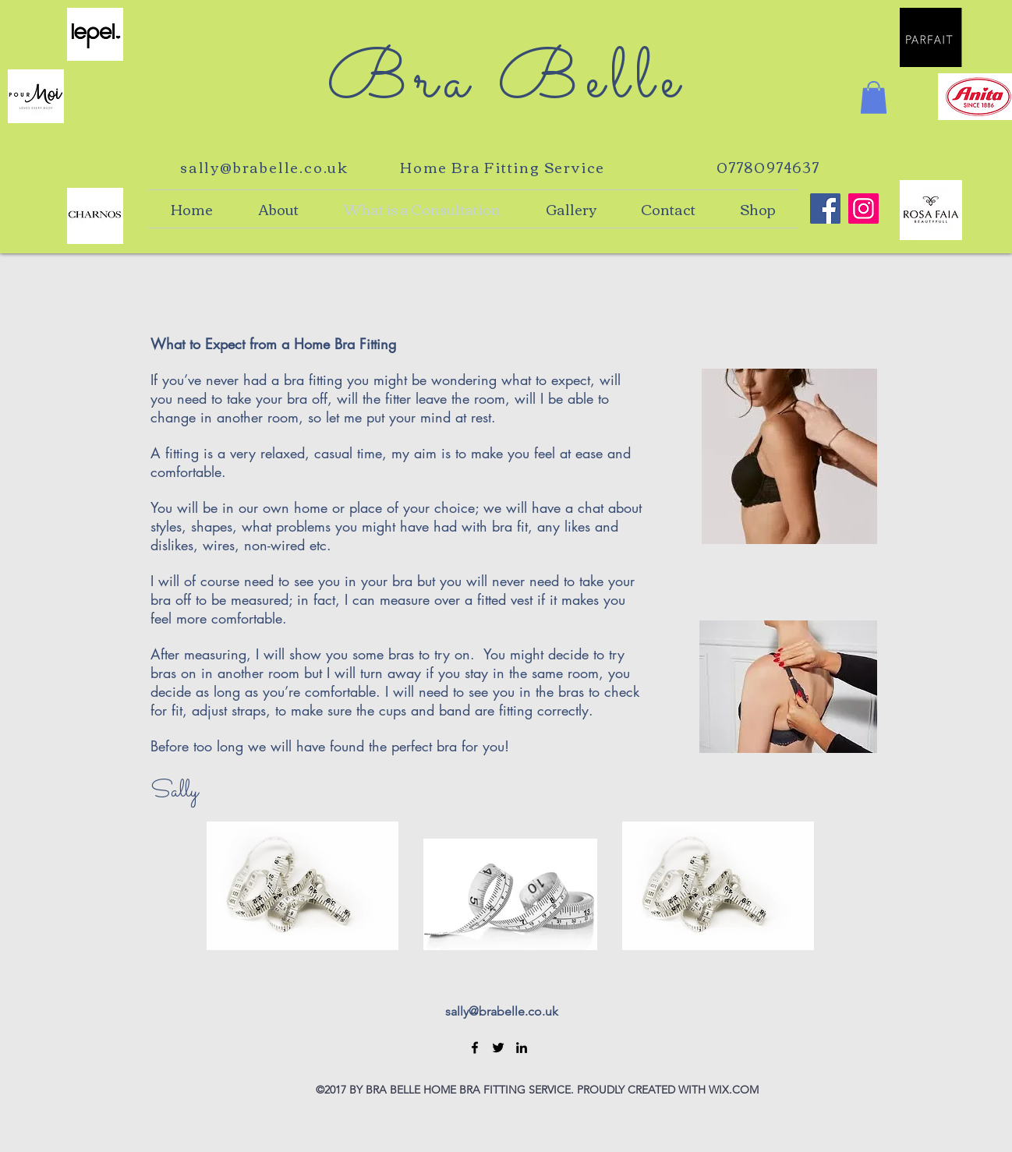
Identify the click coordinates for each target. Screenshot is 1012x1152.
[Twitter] (498, 1047)
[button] (873, 97)
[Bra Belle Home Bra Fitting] (825, 208)
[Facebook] (475, 1047)
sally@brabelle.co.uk (264, 167)
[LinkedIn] (521, 1047)
